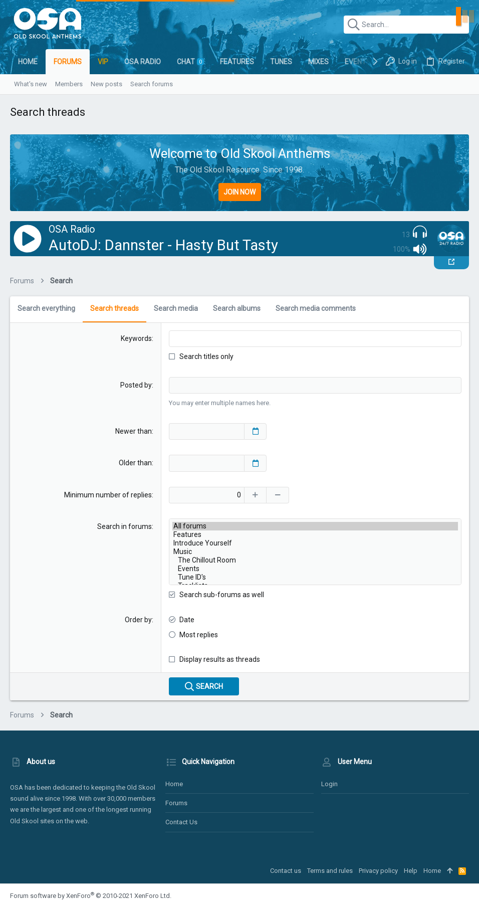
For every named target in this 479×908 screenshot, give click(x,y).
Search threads (114, 308)
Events (315, 569)
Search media (176, 308)
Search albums (237, 308)
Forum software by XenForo (90, 895)
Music (315, 552)
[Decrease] (278, 495)
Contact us (181, 822)
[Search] (406, 25)
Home (174, 784)
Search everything (46, 308)
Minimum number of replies (108, 495)
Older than (135, 463)
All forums (315, 526)
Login (329, 784)
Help (410, 870)
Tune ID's (315, 577)
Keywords (136, 338)
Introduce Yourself (315, 543)
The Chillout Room (315, 560)
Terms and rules (330, 870)
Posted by (136, 385)
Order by (138, 620)
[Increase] (255, 495)
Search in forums (124, 526)
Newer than (133, 431)
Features (315, 534)
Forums (176, 803)
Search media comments (316, 308)
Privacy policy (378, 870)
